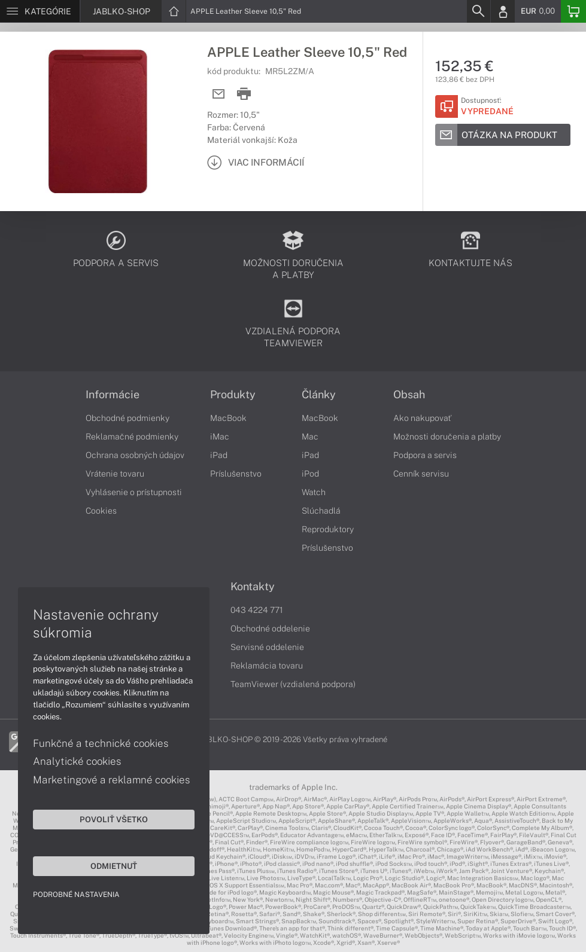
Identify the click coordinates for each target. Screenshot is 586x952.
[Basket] (573, 11)
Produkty (233, 394)
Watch (314, 492)
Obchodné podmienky (127, 418)
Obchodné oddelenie (270, 628)
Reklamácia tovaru (266, 665)
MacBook (228, 418)
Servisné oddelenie (267, 647)
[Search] (478, 11)
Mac (310, 436)
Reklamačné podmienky (132, 436)
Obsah (409, 394)
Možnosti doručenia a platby (447, 436)
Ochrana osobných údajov (135, 455)
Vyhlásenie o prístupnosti (134, 492)
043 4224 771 (256, 610)
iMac (219, 436)
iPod (310, 473)
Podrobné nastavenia (76, 894)
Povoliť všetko (114, 819)
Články (319, 394)
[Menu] (40, 11)
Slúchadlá (321, 510)
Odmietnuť (113, 866)
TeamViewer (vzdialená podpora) (293, 684)
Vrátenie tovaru (115, 473)
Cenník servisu (421, 473)
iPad (218, 455)
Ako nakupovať (422, 418)
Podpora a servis (425, 455)
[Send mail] (218, 94)
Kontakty (252, 586)
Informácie (112, 394)
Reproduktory (328, 529)
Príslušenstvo (236, 473)
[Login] (503, 11)
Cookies (101, 510)
